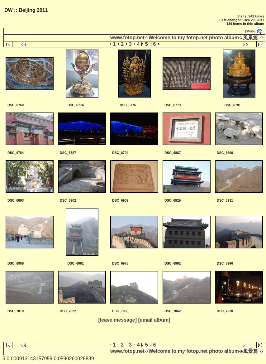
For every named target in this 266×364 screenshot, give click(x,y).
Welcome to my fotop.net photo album (194, 37)
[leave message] (117, 320)
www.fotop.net (127, 37)
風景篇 (250, 37)
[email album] (154, 320)
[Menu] (250, 31)
